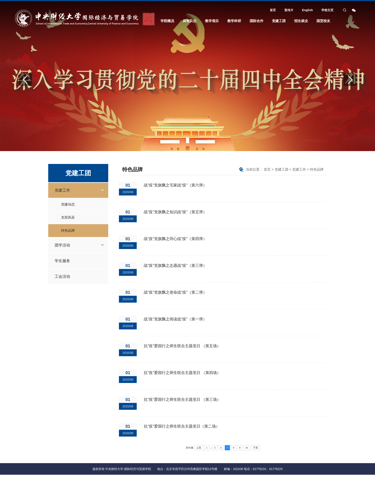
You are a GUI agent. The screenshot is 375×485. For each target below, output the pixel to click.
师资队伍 (189, 21)
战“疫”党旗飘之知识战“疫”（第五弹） (175, 212)
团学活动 (62, 245)
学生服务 (62, 261)
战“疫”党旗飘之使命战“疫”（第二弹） (175, 292)
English (307, 10)
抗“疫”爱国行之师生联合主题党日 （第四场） (182, 373)
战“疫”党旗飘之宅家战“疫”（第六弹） (175, 185)
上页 (198, 447)
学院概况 (167, 21)
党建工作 (62, 190)
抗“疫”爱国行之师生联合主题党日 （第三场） (182, 399)
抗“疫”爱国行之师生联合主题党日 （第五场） (182, 346)
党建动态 (68, 204)
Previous (25, 79)
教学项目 (212, 21)
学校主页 (327, 10)
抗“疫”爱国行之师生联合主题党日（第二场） (182, 426)
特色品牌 (68, 230)
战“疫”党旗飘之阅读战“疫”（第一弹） (175, 319)
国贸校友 (323, 21)
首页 (273, 10)
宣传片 (288, 10)
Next (350, 79)
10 (246, 447)
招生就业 (301, 21)
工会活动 (62, 276)
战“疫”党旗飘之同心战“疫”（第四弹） (175, 239)
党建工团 (279, 21)
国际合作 (256, 21)
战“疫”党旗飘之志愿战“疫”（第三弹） (175, 265)
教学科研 (234, 21)
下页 (255, 447)
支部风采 (68, 217)
